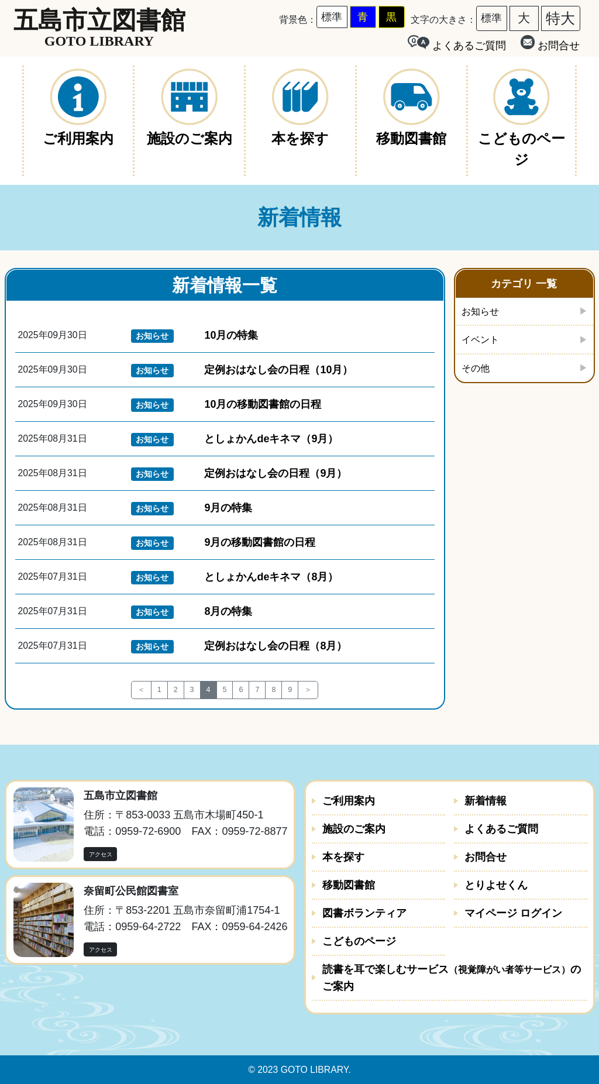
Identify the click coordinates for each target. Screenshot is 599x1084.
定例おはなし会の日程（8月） (275, 646)
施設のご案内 (353, 829)
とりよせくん (496, 885)
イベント (483, 341)
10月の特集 (231, 335)
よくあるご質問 (501, 829)
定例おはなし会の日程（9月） (275, 473)
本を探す (343, 857)
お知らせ (483, 312)
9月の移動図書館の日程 (259, 542)
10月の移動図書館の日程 (262, 404)
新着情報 (485, 801)
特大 (560, 18)
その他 (477, 370)
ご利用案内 (348, 801)
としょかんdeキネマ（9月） (271, 439)
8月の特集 (228, 611)
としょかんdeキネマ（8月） (271, 577)
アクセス (100, 854)
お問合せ (550, 43)
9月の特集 (228, 508)
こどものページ (359, 941)
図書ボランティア (364, 913)
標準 (331, 17)
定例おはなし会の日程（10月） (278, 370)
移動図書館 (348, 885)
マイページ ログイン (513, 913)
